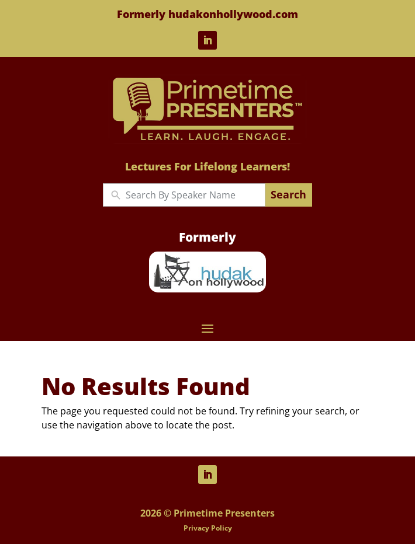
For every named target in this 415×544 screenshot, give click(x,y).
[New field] (193, 195)
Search (288, 194)
